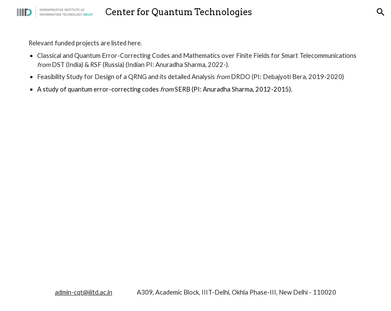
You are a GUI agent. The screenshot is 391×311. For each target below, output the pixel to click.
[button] (380, 12)
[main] (195, 66)
